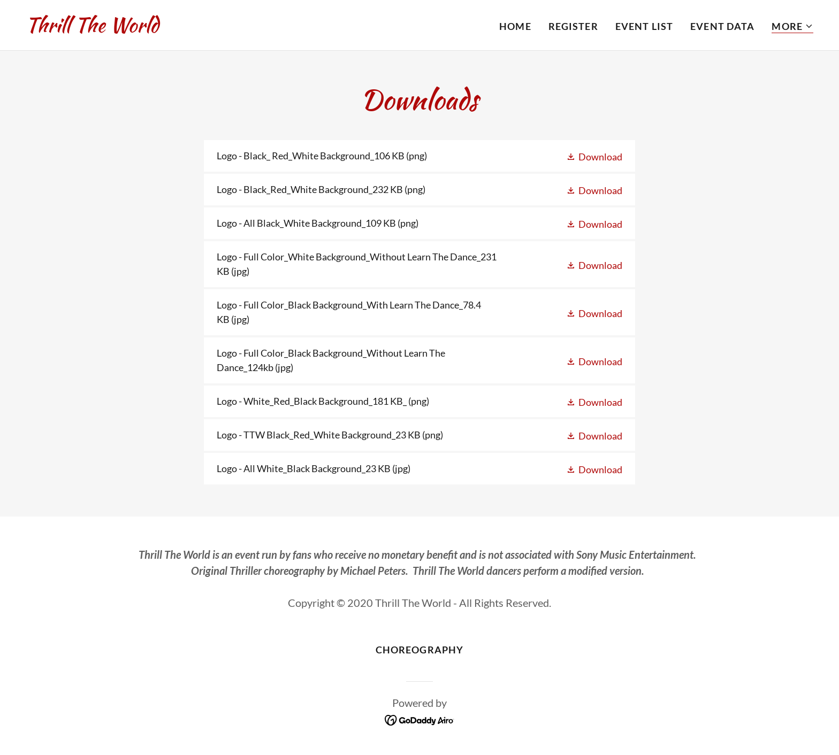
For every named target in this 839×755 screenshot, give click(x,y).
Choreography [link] (420, 650)
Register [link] (573, 26)
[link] (92, 28)
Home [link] (515, 26)
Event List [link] (644, 26)
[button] (792, 26)
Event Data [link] (722, 26)
